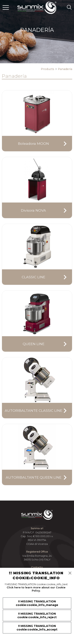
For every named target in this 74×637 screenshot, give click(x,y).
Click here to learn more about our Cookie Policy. (36, 589)
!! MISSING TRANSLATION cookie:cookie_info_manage (37, 603)
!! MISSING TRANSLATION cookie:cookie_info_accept (37, 627)
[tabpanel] (37, 31)
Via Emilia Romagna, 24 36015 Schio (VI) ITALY (37, 557)
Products (49, 69)
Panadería (65, 69)
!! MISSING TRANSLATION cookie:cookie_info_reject (37, 615)
